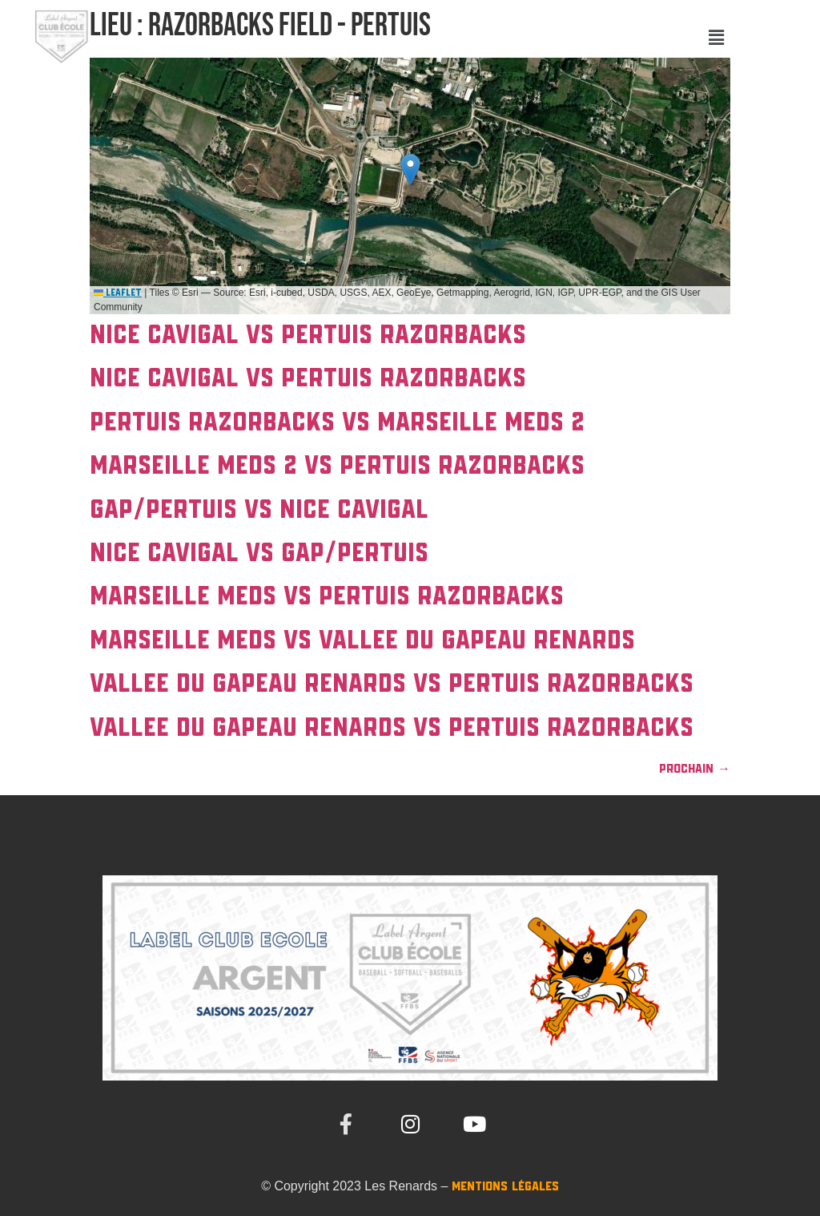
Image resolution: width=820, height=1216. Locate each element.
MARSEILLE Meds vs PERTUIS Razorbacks (327, 597)
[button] (716, 38)
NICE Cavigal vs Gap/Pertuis (259, 554)
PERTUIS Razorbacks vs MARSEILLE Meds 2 (337, 423)
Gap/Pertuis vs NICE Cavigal (259, 511)
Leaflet (118, 293)
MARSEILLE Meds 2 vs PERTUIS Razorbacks (337, 466)
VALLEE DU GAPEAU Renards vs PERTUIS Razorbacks (391, 685)
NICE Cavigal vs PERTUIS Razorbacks (308, 336)
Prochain (694, 769)
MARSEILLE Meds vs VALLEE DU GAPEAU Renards (362, 641)
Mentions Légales (505, 1187)
